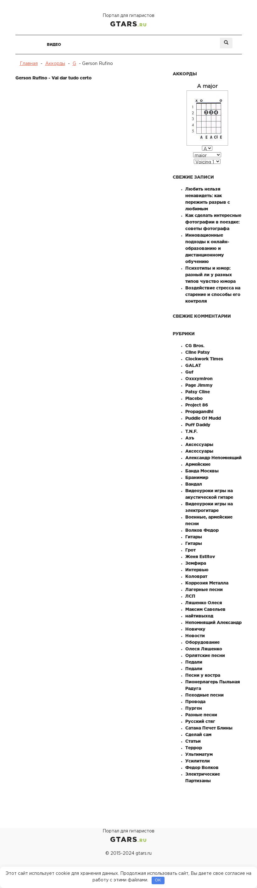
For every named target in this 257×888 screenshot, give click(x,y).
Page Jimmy (199, 385)
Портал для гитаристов (128, 21)
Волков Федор (202, 530)
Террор (193, 747)
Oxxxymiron (199, 378)
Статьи (193, 741)
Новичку (195, 629)
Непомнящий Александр (213, 622)
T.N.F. (191, 431)
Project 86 (196, 404)
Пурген (193, 708)
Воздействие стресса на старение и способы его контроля (212, 294)
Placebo (194, 398)
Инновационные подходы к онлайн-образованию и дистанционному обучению (207, 248)
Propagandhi (199, 411)
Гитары (193, 536)
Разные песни (201, 714)
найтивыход (199, 615)
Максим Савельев (205, 609)
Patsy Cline (197, 391)
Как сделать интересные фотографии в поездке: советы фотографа (213, 222)
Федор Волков (202, 767)
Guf (189, 371)
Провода (195, 701)
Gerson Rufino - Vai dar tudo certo (53, 77)
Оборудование (202, 642)
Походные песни (204, 694)
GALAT (193, 365)
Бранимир (196, 477)
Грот (190, 549)
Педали (193, 662)
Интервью (197, 569)
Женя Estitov (200, 556)
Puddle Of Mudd (203, 418)
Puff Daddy (197, 424)
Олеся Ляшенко (203, 648)
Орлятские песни (205, 655)
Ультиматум (199, 754)
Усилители (197, 760)
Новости (195, 635)
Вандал (193, 484)
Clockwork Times (204, 358)
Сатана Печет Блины (208, 727)
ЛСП (190, 596)
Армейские (197, 464)
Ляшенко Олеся (203, 602)
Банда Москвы (202, 470)
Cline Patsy (197, 352)
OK (158, 880)
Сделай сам (198, 734)
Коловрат (196, 576)
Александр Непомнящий (213, 457)
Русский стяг (200, 721)
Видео (54, 44)
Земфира (195, 563)
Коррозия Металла (206, 582)
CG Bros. (194, 345)
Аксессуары (199, 444)
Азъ (189, 437)
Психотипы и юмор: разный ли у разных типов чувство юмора (210, 275)
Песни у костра (202, 675)
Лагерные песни (204, 589)
